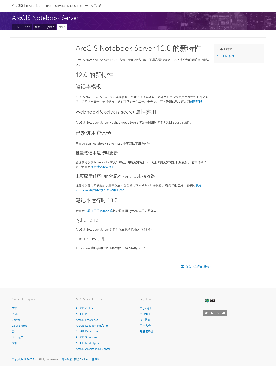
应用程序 (96, 5)
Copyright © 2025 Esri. (25, 359)
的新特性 (225, 56)
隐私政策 (67, 359)
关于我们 (145, 308)
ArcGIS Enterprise (26, 5)
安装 (27, 27)
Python (50, 27)
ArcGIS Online (85, 308)
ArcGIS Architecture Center (93, 348)
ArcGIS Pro (82, 313)
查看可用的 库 (98, 210)
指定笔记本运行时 (102, 166)
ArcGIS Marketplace (88, 342)
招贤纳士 (145, 313)
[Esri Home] (211, 300)
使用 (38, 27)
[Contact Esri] (224, 312)
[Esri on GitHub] (218, 312)
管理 (62, 27)
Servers (60, 5)
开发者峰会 (147, 331)
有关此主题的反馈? (198, 266)
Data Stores (74, 5)
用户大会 (145, 325)
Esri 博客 (145, 319)
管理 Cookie (81, 359)
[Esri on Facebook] (212, 312)
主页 (17, 27)
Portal (48, 5)
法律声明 (94, 359)
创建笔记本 (197, 101)
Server (16, 319)
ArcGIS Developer (87, 331)
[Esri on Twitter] (206, 312)
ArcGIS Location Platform (92, 325)
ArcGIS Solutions (86, 337)
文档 (15, 342)
